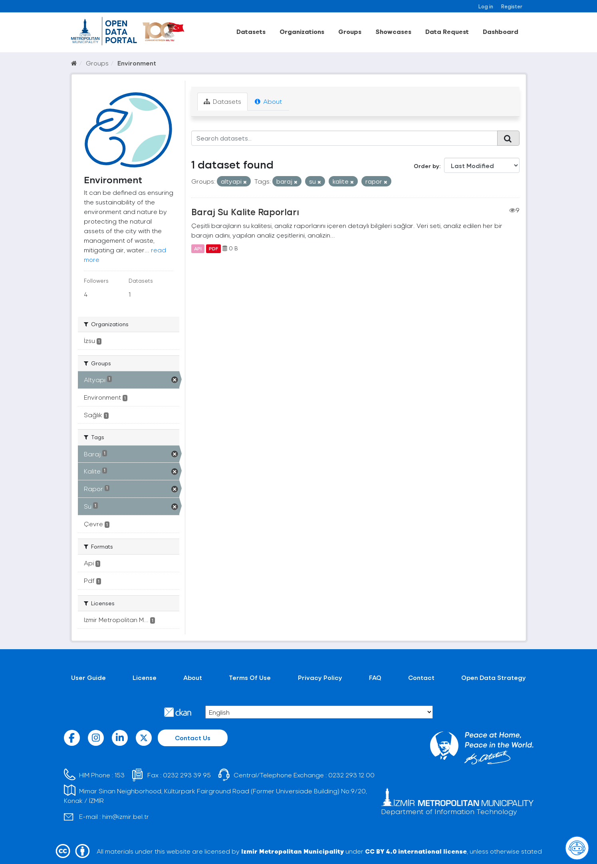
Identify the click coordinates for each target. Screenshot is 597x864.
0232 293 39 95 (187, 775)
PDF (213, 248)
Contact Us (192, 737)
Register (511, 6)
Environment (136, 63)
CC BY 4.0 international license (416, 851)
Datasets (251, 31)
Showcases (393, 31)
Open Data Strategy (493, 677)
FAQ (375, 677)
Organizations (302, 31)
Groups (349, 31)
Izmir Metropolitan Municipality (292, 851)
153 (120, 775)
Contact (421, 677)
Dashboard (500, 31)
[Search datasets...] (344, 138)
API (198, 248)
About (268, 101)
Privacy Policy (320, 677)
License (145, 677)
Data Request (447, 31)
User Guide (88, 677)
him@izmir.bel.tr (125, 816)
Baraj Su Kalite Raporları (245, 212)
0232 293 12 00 (351, 775)
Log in (485, 6)
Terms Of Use (250, 677)
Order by (426, 166)
